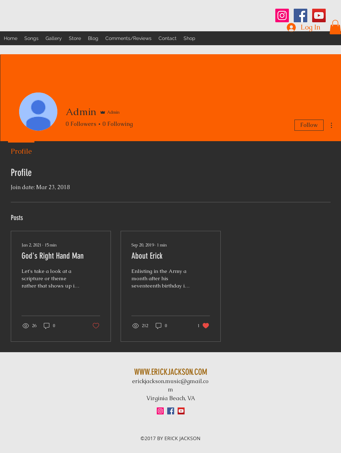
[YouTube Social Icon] (319, 15)
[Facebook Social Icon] (300, 15)
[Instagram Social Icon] (282, 15)
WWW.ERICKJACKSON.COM (170, 372)
